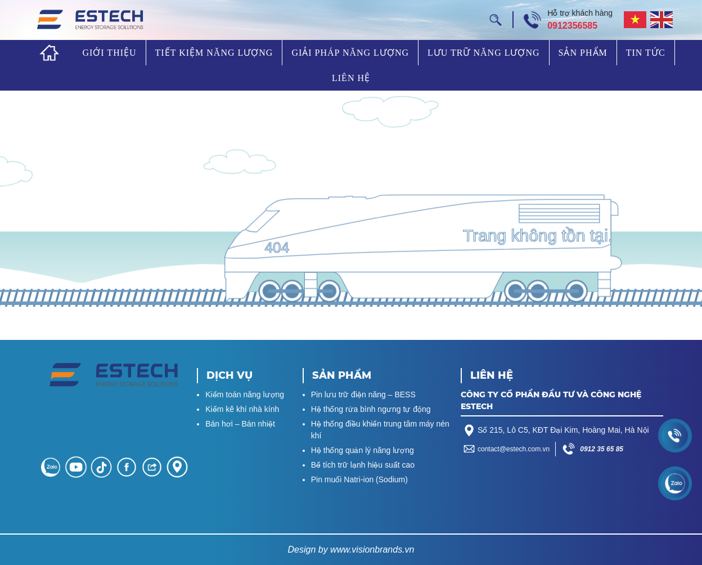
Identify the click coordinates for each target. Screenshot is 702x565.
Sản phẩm (583, 52)
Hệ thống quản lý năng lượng (362, 450)
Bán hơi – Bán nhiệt (240, 423)
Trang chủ (50, 52)
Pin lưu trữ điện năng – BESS (363, 394)
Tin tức (645, 52)
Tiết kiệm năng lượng (214, 52)
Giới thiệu (109, 52)
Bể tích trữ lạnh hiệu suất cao (363, 464)
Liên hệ (351, 78)
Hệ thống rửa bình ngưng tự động (371, 409)
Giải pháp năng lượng (350, 52)
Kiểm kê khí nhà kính (242, 409)
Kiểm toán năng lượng (244, 394)
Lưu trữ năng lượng (484, 52)
